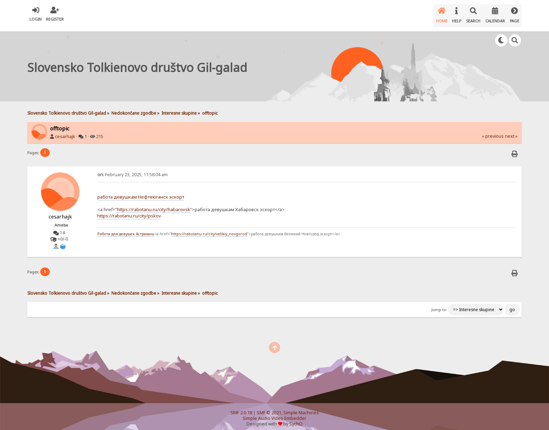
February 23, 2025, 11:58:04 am (132, 169)
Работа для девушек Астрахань (125, 228)
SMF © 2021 (269, 407)
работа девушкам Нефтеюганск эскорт (140, 191)
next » (511, 131)
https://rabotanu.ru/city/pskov (129, 210)
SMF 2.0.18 (241, 407)
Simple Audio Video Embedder (274, 413)
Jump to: (439, 304)
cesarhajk (65, 131)
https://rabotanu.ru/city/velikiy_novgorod (209, 228)
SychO (296, 418)
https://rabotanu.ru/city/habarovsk (153, 204)
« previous (493, 131)
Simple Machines (301, 407)
